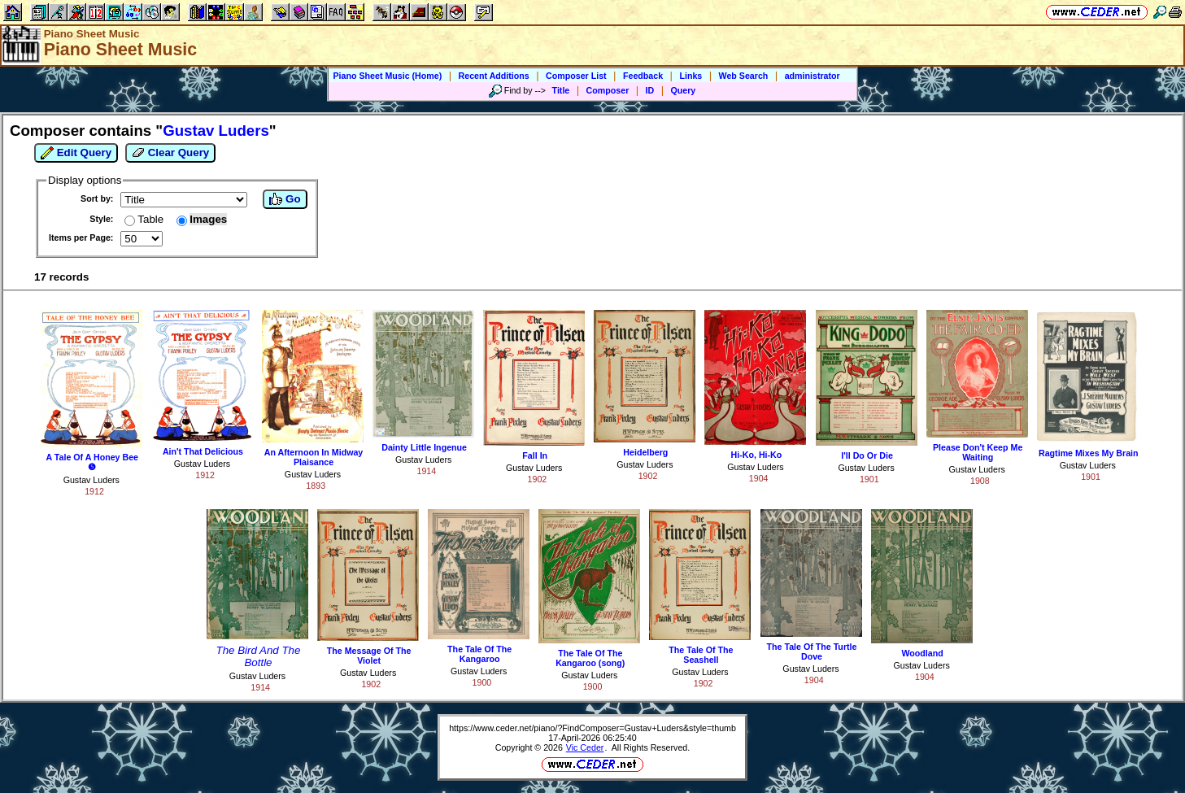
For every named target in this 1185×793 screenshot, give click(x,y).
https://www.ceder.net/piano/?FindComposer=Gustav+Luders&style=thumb (592, 728)
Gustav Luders (91, 480)
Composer (608, 90)
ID (650, 90)
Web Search (744, 76)
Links (690, 76)
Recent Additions (494, 76)
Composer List (576, 76)
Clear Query (170, 152)
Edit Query (76, 152)
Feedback (643, 76)
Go (284, 199)
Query (683, 90)
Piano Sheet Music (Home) (387, 76)
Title (561, 90)
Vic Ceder (585, 747)
